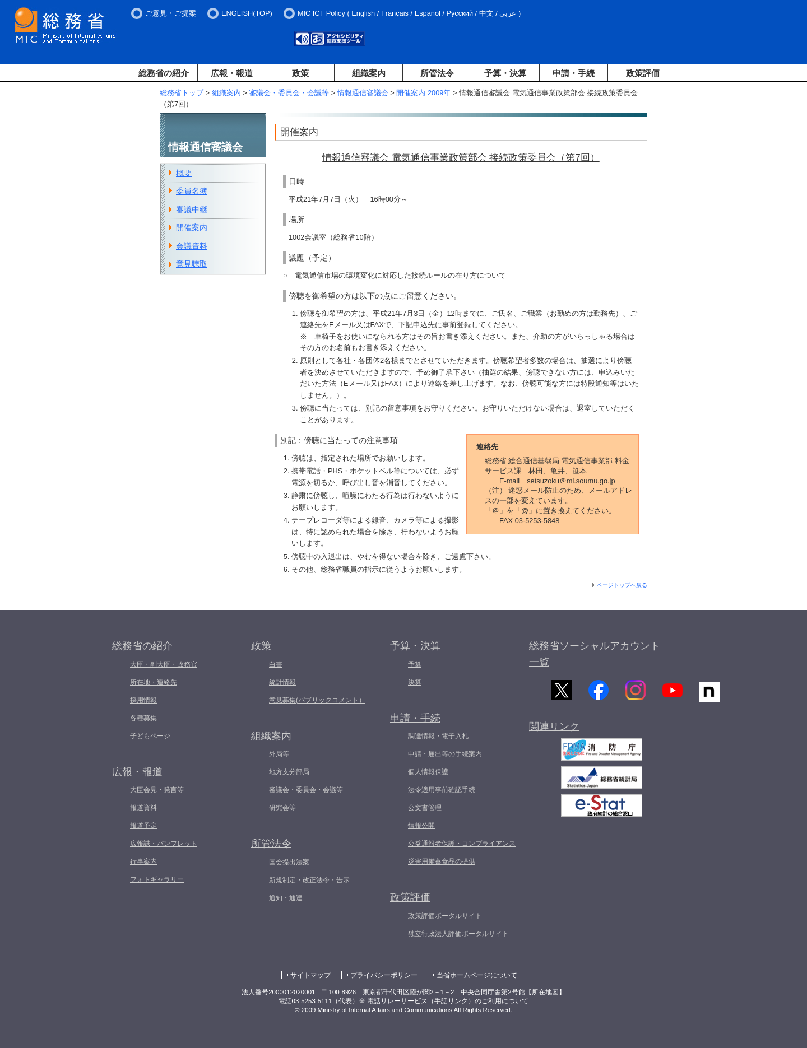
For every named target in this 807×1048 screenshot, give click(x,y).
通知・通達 (286, 898)
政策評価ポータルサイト (445, 916)
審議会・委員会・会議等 (289, 93)
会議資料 (191, 245)
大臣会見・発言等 (157, 790)
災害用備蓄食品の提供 (441, 861)
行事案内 (143, 861)
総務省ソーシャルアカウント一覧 (594, 654)
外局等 (279, 754)
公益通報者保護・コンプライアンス (462, 843)
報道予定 (143, 826)
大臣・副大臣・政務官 (163, 664)
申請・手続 (574, 73)
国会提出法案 (289, 862)
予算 (414, 664)
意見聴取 (191, 263)
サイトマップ (310, 975)
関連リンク (554, 732)
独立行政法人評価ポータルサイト (458, 934)
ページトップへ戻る (622, 585)
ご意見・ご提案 (170, 13)
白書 (275, 664)
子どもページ (150, 736)
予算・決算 (505, 73)
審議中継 (191, 209)
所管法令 (437, 73)
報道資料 (143, 808)
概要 (184, 173)
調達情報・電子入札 (438, 736)
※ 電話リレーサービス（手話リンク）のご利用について (443, 1001)
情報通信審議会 (362, 93)
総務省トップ (181, 93)
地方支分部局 (289, 772)
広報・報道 (232, 73)
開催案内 (191, 227)
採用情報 (143, 700)
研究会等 (282, 808)
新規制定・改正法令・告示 (309, 880)
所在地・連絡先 (153, 682)
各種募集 (143, 718)
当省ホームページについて (477, 975)
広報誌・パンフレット (163, 843)
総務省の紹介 (163, 73)
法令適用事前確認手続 (441, 790)
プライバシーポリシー (384, 975)
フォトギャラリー (157, 879)
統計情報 (282, 682)
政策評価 (643, 73)
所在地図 (545, 992)
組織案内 (369, 73)
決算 (414, 682)
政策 (300, 73)
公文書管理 (425, 808)
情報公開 (421, 826)
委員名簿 (191, 191)
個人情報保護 (428, 772)
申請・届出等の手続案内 (445, 754)
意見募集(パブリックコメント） (317, 700)
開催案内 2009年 (423, 93)
